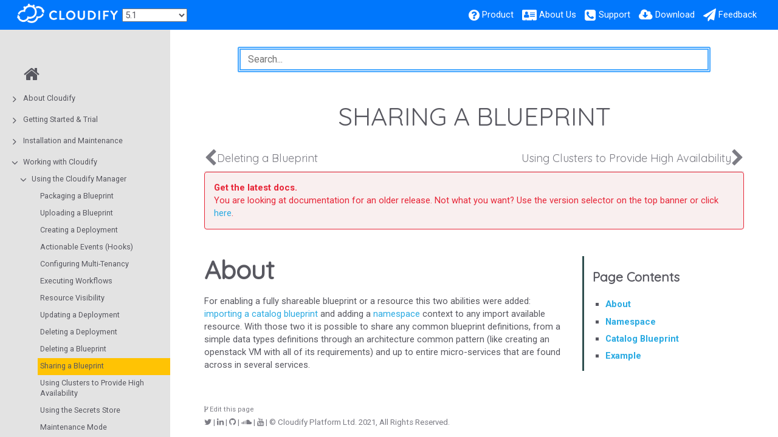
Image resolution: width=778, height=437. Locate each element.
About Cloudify (49, 98)
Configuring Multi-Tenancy (84, 263)
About (618, 304)
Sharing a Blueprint (72, 365)
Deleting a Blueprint (73, 348)
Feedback (737, 14)
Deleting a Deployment (78, 331)
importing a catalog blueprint (261, 313)
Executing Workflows (76, 280)
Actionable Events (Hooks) (86, 246)
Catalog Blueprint (642, 338)
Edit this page (229, 409)
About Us (557, 14)
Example (623, 355)
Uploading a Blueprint (76, 212)
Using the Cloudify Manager (79, 178)
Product (498, 14)
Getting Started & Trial (60, 119)
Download (675, 14)
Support (614, 14)
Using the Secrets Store (80, 410)
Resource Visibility (72, 297)
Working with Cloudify (60, 161)
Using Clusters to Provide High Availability (92, 388)
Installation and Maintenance (73, 140)
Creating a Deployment (79, 229)
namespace (396, 313)
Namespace (630, 321)
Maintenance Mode (73, 427)
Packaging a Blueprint (77, 195)
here (223, 213)
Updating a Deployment (80, 314)
